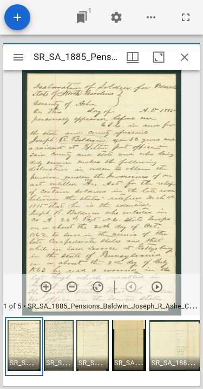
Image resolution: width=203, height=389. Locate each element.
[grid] (101, 351)
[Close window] (185, 57)
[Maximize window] (159, 57)
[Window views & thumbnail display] (133, 57)
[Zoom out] (72, 287)
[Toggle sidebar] (18, 57)
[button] (24, 346)
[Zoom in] (46, 287)
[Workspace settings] (116, 17)
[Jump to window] (82, 17)
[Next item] (157, 287)
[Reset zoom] (98, 287)
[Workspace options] (151, 17)
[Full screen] (186, 17)
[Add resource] (17, 17)
